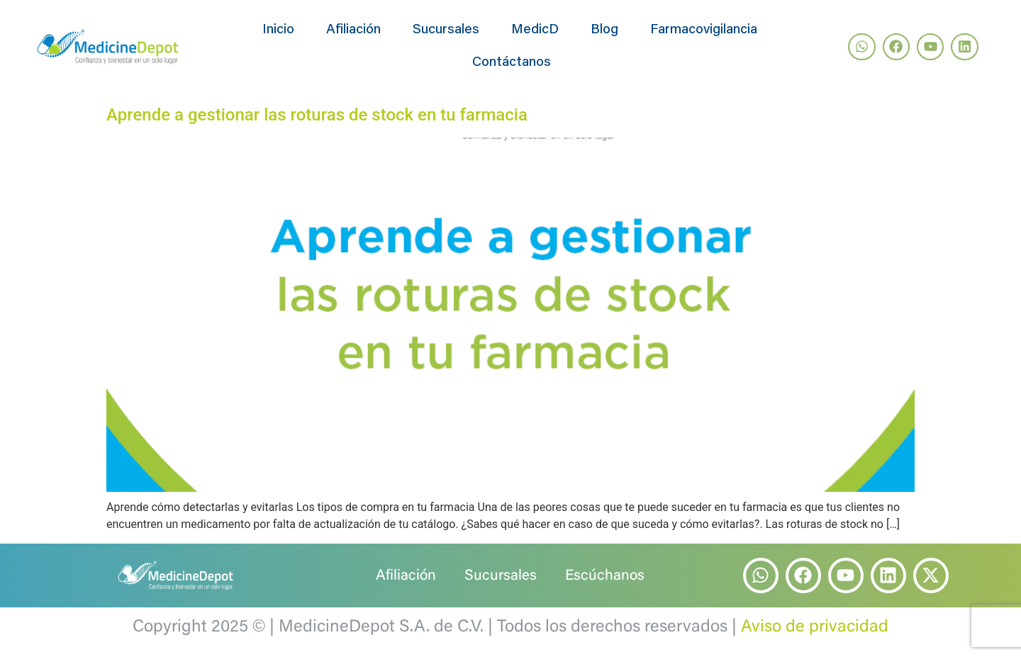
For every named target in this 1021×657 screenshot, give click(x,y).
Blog (604, 30)
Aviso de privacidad (814, 627)
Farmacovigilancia (703, 30)
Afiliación (353, 30)
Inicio (278, 30)
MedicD (535, 30)
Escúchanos (605, 576)
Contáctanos (511, 62)
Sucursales (446, 30)
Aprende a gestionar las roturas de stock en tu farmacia (317, 115)
